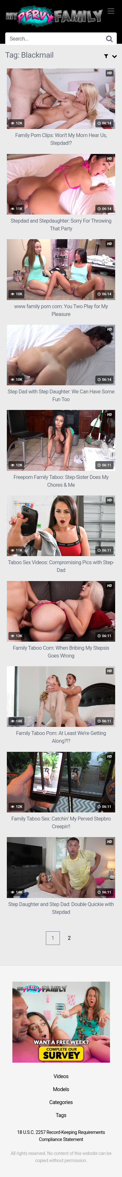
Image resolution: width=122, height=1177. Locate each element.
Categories (61, 1102)
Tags (61, 1115)
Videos (61, 1076)
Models (61, 1089)
